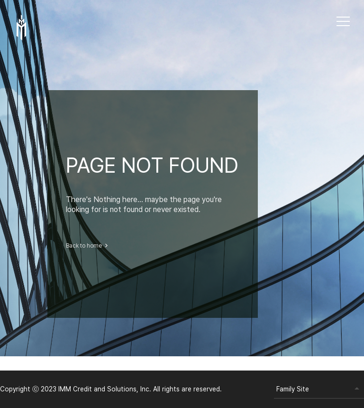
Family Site (292, 389)
